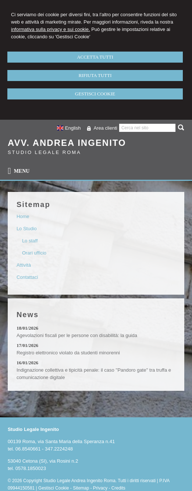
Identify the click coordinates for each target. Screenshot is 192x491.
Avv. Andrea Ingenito (67, 143)
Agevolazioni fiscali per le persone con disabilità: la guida (77, 335)
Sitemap (81, 488)
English (69, 128)
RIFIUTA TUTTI (94, 75)
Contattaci (27, 277)
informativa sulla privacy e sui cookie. (50, 29)
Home (23, 216)
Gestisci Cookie (53, 488)
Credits (118, 488)
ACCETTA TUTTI (95, 57)
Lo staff (30, 240)
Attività (24, 265)
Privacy (100, 488)
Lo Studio (27, 228)
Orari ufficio (34, 253)
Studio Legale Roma (44, 152)
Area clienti (105, 128)
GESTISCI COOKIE (95, 94)
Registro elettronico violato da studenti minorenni (68, 352)
